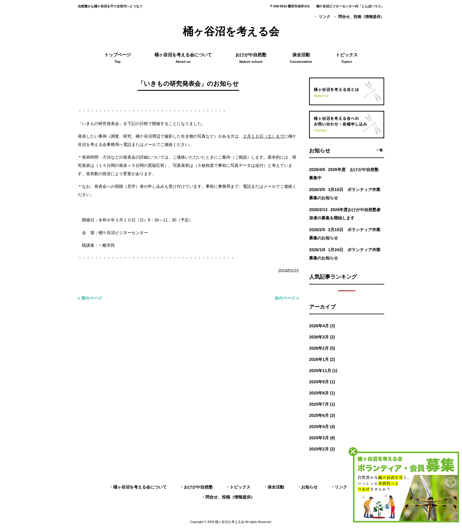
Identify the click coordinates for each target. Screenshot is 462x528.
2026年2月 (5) (322, 348)
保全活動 (276, 487)
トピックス (240, 487)
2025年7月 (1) (322, 404)
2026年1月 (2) (322, 359)
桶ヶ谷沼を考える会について (140, 487)
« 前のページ (90, 298)
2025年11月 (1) (323, 370)
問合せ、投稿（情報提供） (361, 17)
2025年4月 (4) (322, 426)
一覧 (379, 150)
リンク (324, 17)
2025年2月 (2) (322, 449)
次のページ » (287, 298)
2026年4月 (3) (322, 325)
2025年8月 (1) (322, 393)
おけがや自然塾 (198, 487)
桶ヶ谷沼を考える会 (231, 31)
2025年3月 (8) (322, 437)
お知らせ (309, 487)
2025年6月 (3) (322, 415)
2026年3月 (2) (322, 337)
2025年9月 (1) (322, 381)
